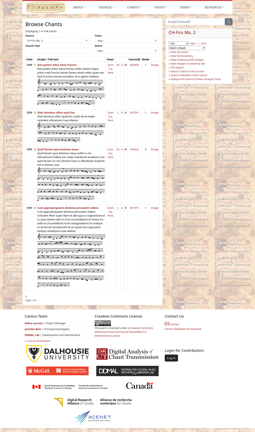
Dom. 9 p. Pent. (110, 211)
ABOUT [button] (78, 7)
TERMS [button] (185, 7)
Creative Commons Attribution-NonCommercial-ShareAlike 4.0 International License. (124, 331)
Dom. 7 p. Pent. (110, 68)
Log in (171, 358)
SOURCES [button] (105, 7)
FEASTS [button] (159, 7)
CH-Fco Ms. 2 (182, 32)
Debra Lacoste (34, 323)
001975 (134, 208)
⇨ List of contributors (37, 341)
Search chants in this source (187, 71)
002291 (134, 112)
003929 (134, 65)
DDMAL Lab (32, 335)
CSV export (177, 67)
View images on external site (188, 63)
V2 (117, 65)
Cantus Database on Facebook (183, 329)
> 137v (203, 43)
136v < (193, 43)
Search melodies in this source (189, 75)
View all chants (179, 52)
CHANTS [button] (133, 7)
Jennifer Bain (33, 329)
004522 (134, 149)
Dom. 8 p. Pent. (110, 116)
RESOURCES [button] (213, 7)
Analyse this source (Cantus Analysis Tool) (196, 79)
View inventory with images (187, 59)
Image (155, 65)
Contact (172, 324)
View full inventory (182, 56)
